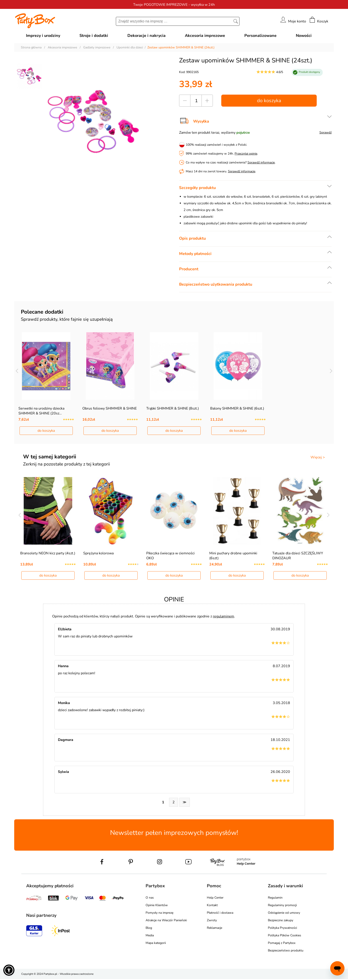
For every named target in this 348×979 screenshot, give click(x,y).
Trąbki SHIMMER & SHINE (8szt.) (172, 408)
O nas (150, 897)
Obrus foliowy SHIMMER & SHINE (109, 408)
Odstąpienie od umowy (284, 913)
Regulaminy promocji (282, 905)
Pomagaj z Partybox (281, 943)
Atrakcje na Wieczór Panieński (166, 920)
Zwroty (212, 920)
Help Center (215, 897)
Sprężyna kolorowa (98, 553)
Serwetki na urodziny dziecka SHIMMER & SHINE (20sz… (41, 411)
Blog (149, 928)
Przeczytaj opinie (246, 153)
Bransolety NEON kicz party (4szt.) (47, 553)
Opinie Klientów (157, 905)
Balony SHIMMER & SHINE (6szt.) (237, 408)
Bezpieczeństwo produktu (285, 950)
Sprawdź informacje (261, 162)
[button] (8, 970)
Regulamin (275, 897)
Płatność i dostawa (220, 913)
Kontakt (212, 905)
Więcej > (317, 457)
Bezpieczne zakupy (280, 920)
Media (150, 935)
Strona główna (31, 47)
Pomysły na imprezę (159, 913)
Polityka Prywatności (282, 928)
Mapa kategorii (156, 943)
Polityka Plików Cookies (284, 935)
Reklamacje (214, 928)
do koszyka (269, 100)
